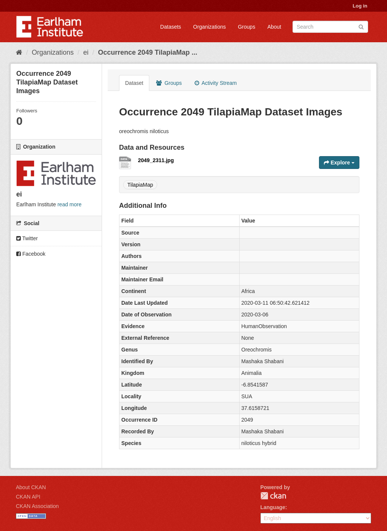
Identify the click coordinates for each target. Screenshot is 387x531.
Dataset (134, 83)
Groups (246, 27)
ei (85, 52)
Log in (360, 6)
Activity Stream (216, 83)
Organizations (209, 27)
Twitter (27, 238)
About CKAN (31, 487)
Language (272, 507)
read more (69, 204)
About (274, 27)
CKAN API (28, 497)
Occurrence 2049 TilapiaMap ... (147, 52)
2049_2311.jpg (156, 160)
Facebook (30, 254)
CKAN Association (37, 506)
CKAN (273, 496)
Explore (339, 163)
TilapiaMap (140, 185)
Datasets (170, 27)
